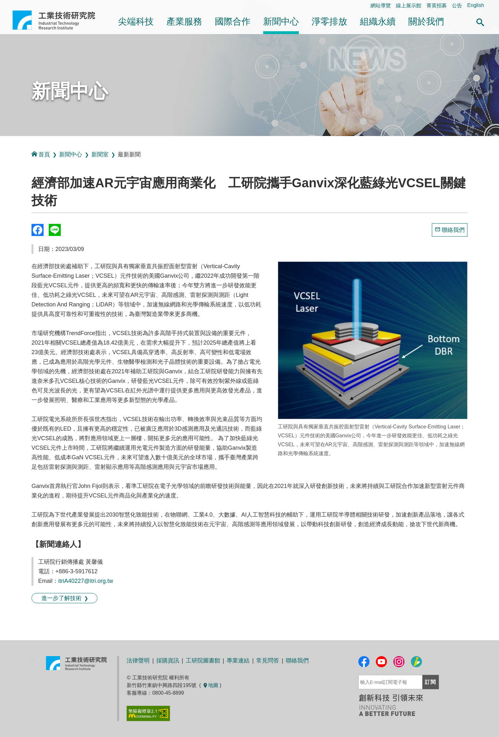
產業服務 (184, 21)
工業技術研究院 (58, 20)
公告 (457, 5)
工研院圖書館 (203, 660)
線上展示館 (408, 5)
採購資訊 (167, 660)
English (475, 5)
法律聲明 (138, 660)
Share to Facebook (38, 230)
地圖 (210, 685)
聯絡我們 (453, 230)
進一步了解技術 (61, 598)
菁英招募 (436, 5)
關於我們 (426, 21)
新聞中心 (281, 21)
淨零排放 (329, 21)
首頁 (41, 154)
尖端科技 (136, 21)
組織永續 (378, 21)
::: (2, 143)
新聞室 (100, 154)
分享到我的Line (55, 230)
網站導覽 (380, 5)
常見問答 (267, 660)
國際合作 (232, 21)
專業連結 (238, 660)
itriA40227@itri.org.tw (85, 581)
